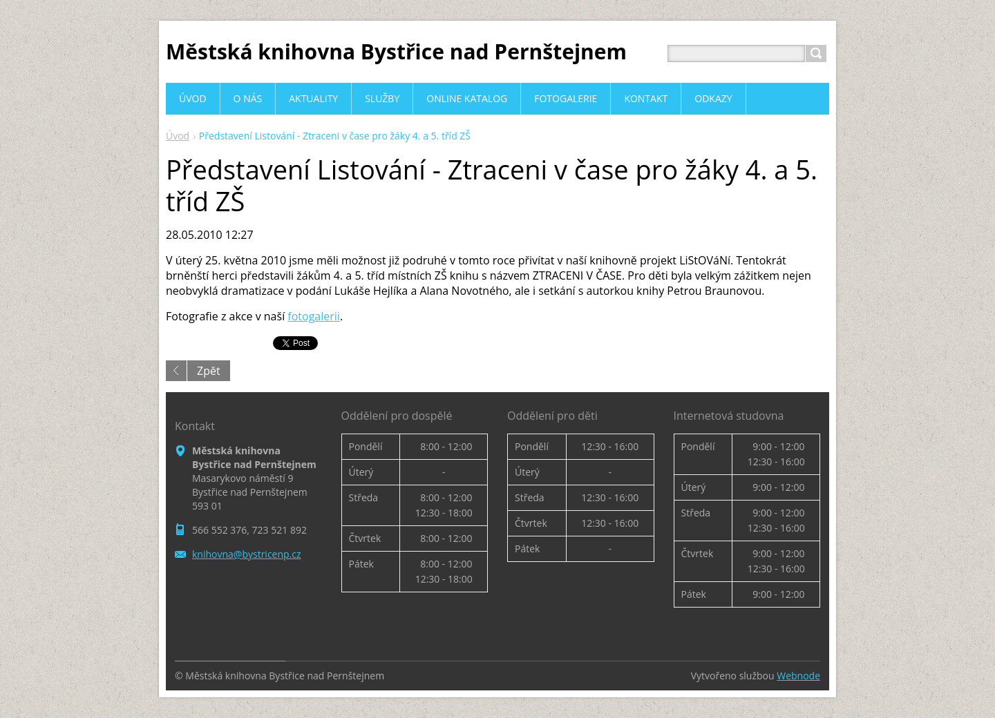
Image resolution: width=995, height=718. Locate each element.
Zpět (208, 370)
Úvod (177, 135)
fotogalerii (313, 316)
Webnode (798, 675)
